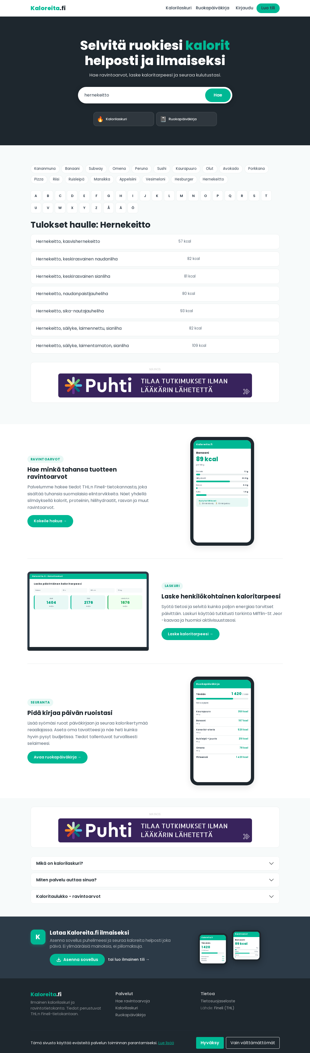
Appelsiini (127, 179)
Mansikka (102, 179)
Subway (96, 168)
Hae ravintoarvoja (132, 1001)
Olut (209, 168)
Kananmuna (45, 168)
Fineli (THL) (224, 1008)
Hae (218, 95)
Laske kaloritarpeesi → (190, 634)
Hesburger (184, 179)
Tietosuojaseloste (218, 1001)
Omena (119, 168)
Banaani (72, 168)
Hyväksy (210, 1043)
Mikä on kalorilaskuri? (59, 863)
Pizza (38, 179)
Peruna (141, 168)
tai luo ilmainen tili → (129, 959)
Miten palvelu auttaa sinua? (66, 880)
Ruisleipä (76, 179)
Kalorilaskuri (179, 8)
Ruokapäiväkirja (212, 8)
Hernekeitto (213, 179)
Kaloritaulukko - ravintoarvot (68, 896)
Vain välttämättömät (252, 1043)
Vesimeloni (155, 179)
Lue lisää (166, 1043)
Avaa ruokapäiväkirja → (57, 757)
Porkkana (256, 168)
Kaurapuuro (186, 168)
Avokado (231, 168)
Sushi (161, 168)
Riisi (56, 179)
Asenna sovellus (77, 959)
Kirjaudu (244, 8)
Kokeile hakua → (50, 521)
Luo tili (268, 8)
